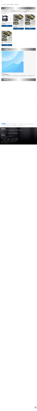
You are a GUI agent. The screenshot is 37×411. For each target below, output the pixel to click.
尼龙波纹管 (18, 125)
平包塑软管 (10, 125)
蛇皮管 (4, 125)
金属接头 (21, 125)
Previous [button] (2, 100)
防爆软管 (7, 125)
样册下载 (20, 130)
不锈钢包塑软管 (14, 125)
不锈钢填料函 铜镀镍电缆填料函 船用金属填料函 (7, 23)
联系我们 (12, 130)
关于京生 (9, 130)
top (35, 407)
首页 (2, 130)
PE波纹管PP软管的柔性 (5, 74)
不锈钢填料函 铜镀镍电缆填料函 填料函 (30, 26)
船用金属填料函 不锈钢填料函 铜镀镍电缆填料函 (18, 26)
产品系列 (5, 130)
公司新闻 (16, 130)
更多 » (34, 49)
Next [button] (34, 100)
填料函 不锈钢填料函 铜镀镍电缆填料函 (7, 43)
